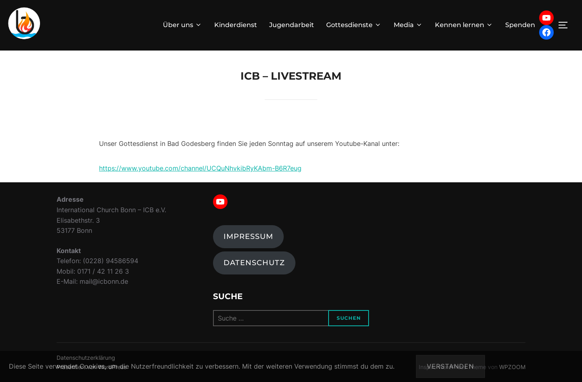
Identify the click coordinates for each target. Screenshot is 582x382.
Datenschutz (254, 262)
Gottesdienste (354, 25)
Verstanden (450, 366)
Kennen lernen (464, 25)
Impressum (248, 236)
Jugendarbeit (291, 25)
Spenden (520, 25)
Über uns (182, 25)
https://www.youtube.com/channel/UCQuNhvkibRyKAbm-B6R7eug (200, 168)
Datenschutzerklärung (540, 366)
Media (408, 25)
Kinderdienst (235, 25)
